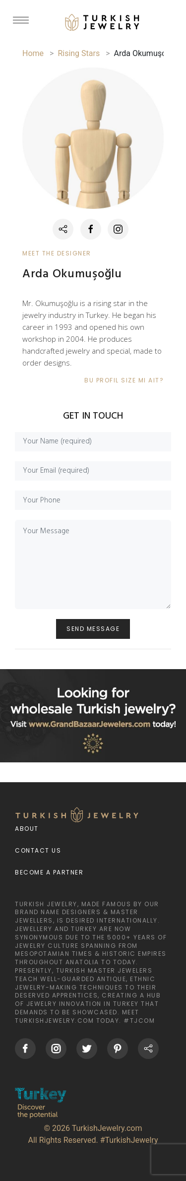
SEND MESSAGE (93, 628)
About (27, 828)
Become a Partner (49, 872)
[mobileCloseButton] (21, 24)
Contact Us (38, 850)
